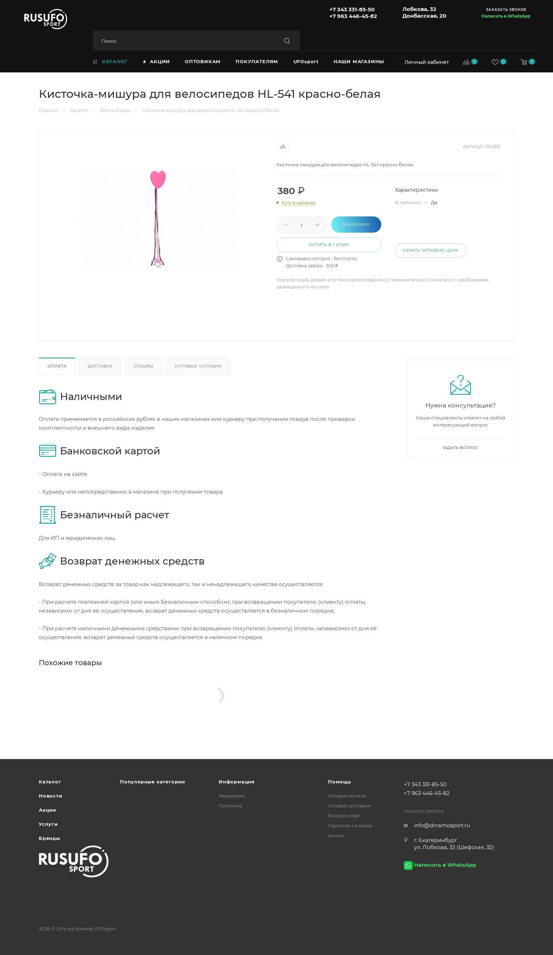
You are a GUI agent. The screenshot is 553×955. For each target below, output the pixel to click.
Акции (47, 810)
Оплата (57, 366)
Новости (50, 796)
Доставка (100, 366)
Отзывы (144, 366)
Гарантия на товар (350, 825)
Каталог (50, 781)
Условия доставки (349, 805)
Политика (230, 805)
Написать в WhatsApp (505, 16)
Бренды (49, 838)
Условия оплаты (347, 796)
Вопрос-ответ (344, 815)
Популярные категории (152, 781)
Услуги (48, 824)
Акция (336, 835)
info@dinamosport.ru (442, 825)
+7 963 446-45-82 (353, 16)
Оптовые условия (198, 366)
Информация (237, 781)
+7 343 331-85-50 (352, 9)
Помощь (339, 781)
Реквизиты (232, 796)
